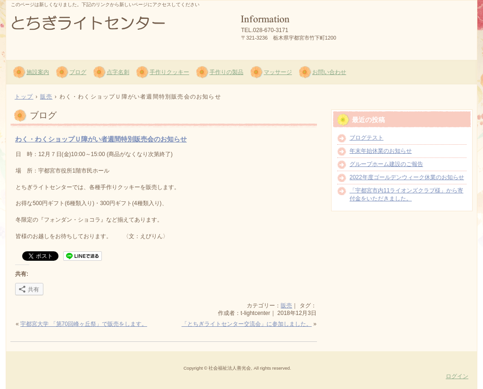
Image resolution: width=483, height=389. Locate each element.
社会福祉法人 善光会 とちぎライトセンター (119, 29)
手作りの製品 (226, 72)
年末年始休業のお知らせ (381, 151)
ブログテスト (366, 137)
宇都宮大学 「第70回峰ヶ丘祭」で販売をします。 (83, 324)
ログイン (457, 376)
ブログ (77, 72)
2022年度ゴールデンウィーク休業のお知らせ (407, 177)
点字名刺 (118, 72)
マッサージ (278, 72)
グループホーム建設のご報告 (386, 164)
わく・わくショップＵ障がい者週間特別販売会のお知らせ (101, 139)
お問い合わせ (329, 72)
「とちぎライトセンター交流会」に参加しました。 (247, 324)
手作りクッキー (169, 72)
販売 (286, 305)
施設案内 (37, 72)
